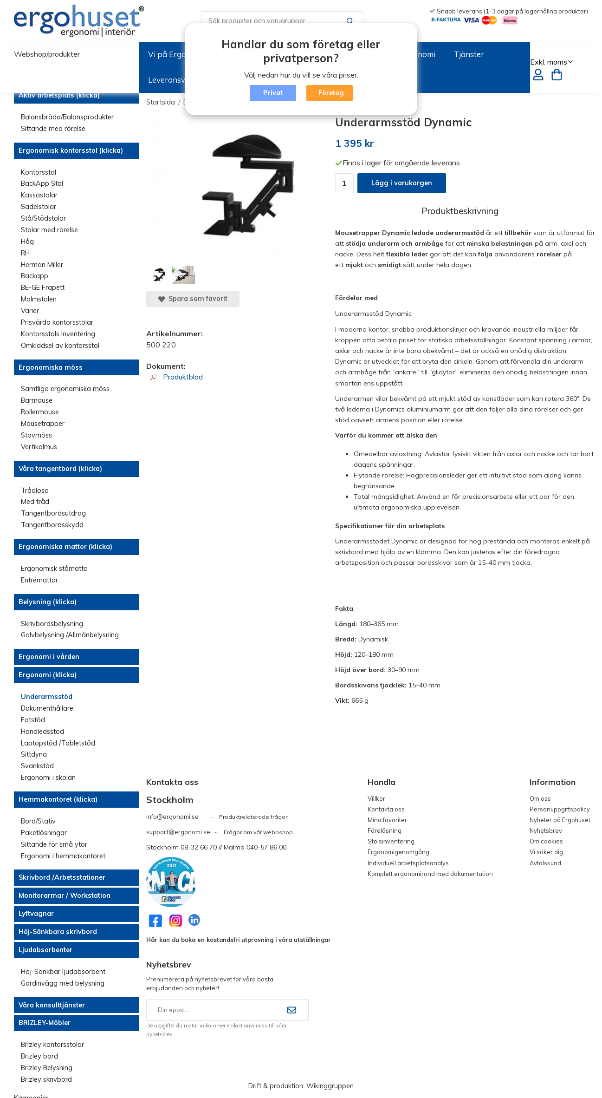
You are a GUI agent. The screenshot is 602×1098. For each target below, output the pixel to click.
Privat (273, 93)
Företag (331, 93)
